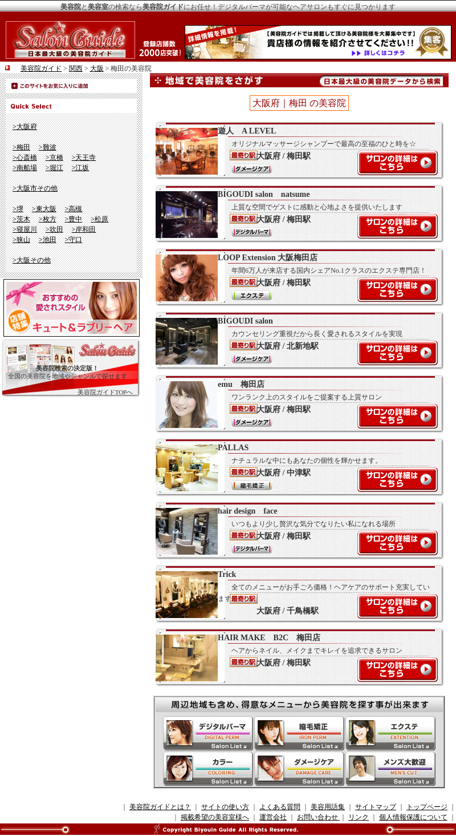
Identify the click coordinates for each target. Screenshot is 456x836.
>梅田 (21, 147)
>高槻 (74, 209)
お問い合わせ (318, 817)
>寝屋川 (25, 229)
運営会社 (273, 817)
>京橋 (54, 157)
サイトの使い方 (225, 807)
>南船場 (25, 168)
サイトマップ (375, 807)
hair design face (293, 531)
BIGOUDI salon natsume (293, 214)
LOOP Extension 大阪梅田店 (293, 277)
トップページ (426, 807)
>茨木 (21, 219)
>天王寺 (84, 157)
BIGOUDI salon (293, 341)
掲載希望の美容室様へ (215, 817)
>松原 (99, 219)
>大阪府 (25, 127)
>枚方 (47, 219)
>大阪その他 (32, 260)
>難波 (47, 147)
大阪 (97, 68)
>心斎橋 (25, 157)
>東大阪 (44, 209)
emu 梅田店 (293, 404)
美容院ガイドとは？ (160, 807)
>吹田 (54, 229)
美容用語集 (328, 807)
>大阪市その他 (35, 188)
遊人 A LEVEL (293, 151)
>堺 (18, 209)
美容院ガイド (41, 68)
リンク (358, 817)
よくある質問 (279, 807)
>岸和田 (84, 229)
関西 (76, 68)
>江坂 (80, 168)
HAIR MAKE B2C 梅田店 (293, 657)
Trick (293, 594)
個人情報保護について (413, 817)
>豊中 (74, 219)
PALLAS (293, 467)
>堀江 (54, 168)
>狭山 (21, 240)
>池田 (47, 240)
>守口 (74, 240)
